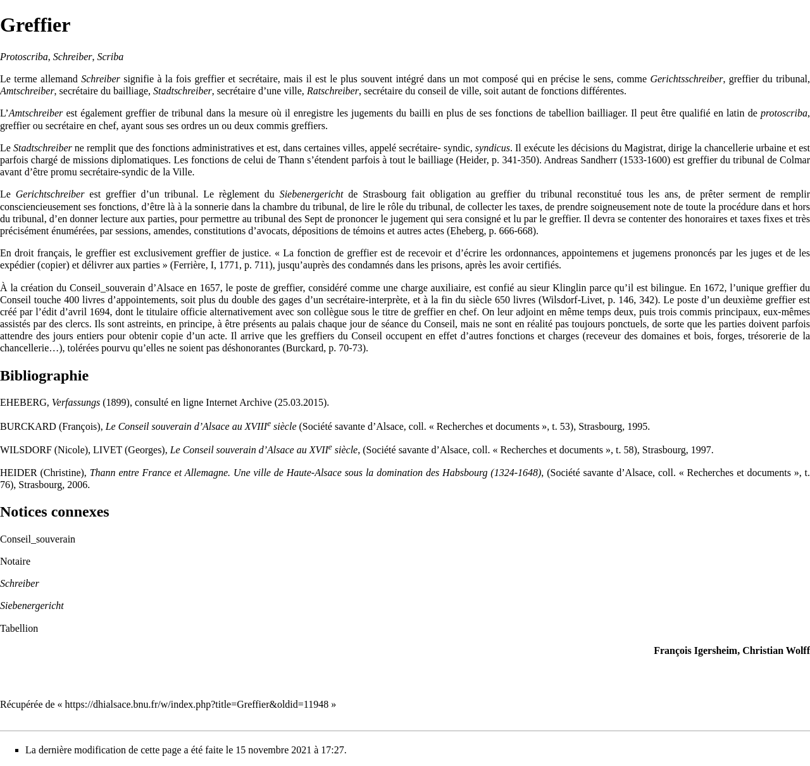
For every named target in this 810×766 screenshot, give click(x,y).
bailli (419, 113)
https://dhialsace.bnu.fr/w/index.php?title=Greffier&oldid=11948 (197, 704)
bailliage (130, 90)
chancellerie (728, 147)
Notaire (15, 561)
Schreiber (19, 583)
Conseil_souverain (107, 287)
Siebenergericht (32, 605)
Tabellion (19, 628)
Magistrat (644, 147)
